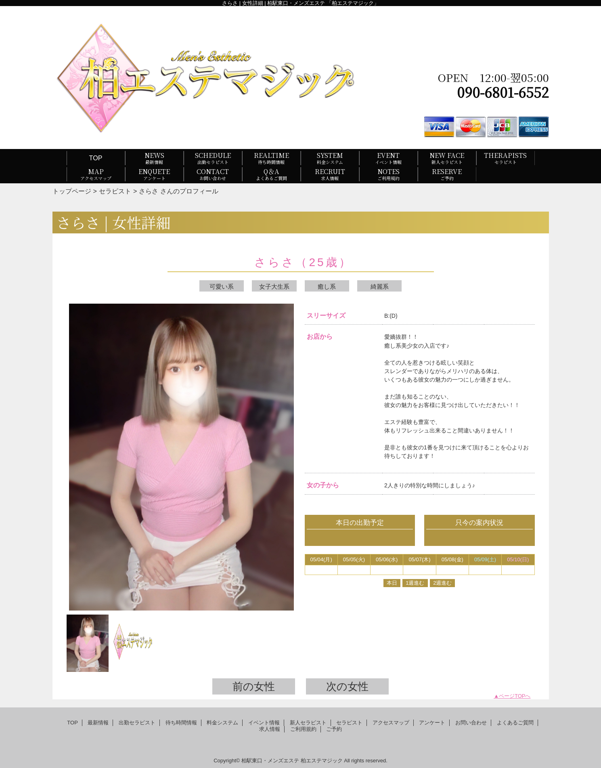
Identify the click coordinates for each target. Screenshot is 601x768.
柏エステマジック (322, 761)
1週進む (415, 583)
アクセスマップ (391, 723)
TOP (96, 158)
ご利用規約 (303, 729)
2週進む (442, 583)
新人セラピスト (308, 723)
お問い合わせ (471, 723)
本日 (392, 583)
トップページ (71, 191)
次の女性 (347, 686)
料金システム (222, 723)
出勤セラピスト (137, 723)
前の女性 (253, 686)
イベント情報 (264, 723)
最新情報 (98, 723)
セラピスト (115, 191)
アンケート (432, 723)
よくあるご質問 (515, 723)
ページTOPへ (515, 696)
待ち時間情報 (181, 723)
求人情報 (269, 729)
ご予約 (334, 729)
